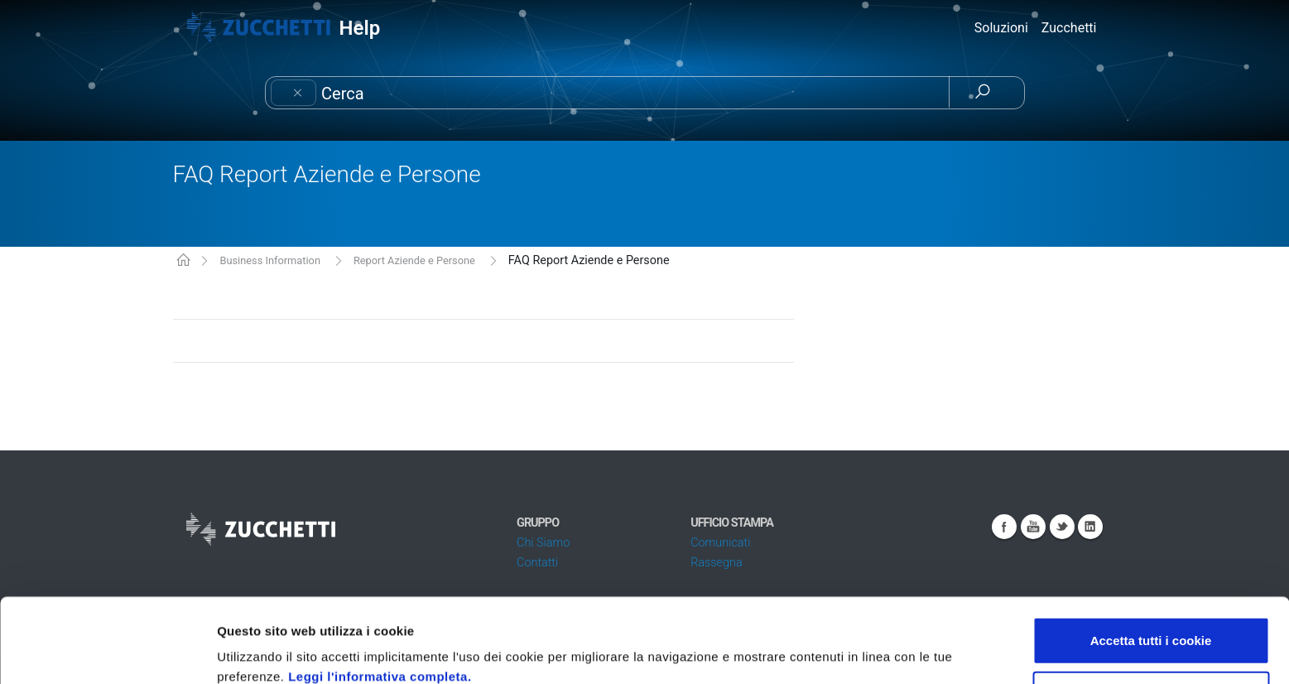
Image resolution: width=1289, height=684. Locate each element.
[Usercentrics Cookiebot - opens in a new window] (107, 651)
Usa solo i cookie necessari (1151, 616)
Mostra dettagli (879, 651)
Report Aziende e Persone (414, 260)
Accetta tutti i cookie (1151, 561)
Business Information (269, 260)
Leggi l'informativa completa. (379, 597)
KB (183, 261)
